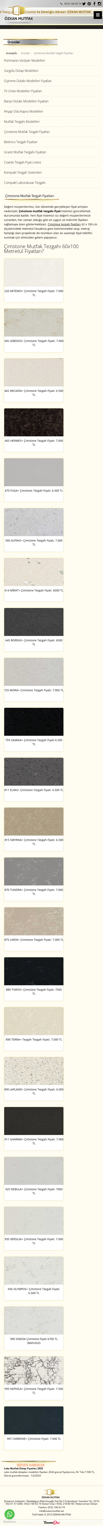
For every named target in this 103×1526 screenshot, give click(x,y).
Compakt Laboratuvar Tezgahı (25, 182)
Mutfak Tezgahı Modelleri (22, 121)
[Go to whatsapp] (10, 1514)
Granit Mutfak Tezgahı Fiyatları (25, 152)
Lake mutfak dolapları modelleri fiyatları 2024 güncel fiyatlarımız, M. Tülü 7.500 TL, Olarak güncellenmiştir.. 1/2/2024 (49, 1472)
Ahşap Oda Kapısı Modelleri (23, 111)
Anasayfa (11, 53)
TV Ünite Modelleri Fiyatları (23, 91)
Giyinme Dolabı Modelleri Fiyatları (28, 81)
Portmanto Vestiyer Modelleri (24, 60)
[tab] (51, 60)
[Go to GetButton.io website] (9, 1522)
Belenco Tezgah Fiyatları (21, 142)
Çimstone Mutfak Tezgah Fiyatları (27, 132)
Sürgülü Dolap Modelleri (21, 70)
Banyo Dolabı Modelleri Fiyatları (26, 101)
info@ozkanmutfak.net (51, 1511)
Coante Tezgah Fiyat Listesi (22, 162)
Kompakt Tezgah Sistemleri (23, 172)
